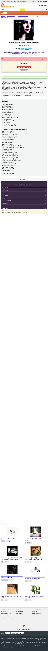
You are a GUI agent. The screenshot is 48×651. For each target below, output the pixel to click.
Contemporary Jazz (17, 55)
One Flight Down (5, 203)
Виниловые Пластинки (6, 609)
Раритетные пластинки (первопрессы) (9, 619)
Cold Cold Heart (5, 190)
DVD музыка (19, 613)
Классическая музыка (6, 613)
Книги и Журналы (5, 620)
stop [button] (25, 185)
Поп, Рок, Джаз (4, 611)
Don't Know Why (5, 187)
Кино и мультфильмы (37, 609)
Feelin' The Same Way (6, 192)
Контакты (34, 1)
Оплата (45, 1)
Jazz (23, 55)
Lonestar (3, 198)
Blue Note (25, 50)
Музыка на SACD (20, 609)
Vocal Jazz (35, 55)
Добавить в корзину (24, 67)
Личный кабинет (46, 10)
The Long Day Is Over (6, 206)
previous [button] (18, 185)
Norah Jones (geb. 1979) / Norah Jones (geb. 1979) (25, 53)
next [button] (29, 185)
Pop (25, 55)
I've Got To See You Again (6, 200)
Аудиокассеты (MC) (5, 617)
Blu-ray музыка (19, 611)
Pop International (29, 55)
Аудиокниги (34, 611)
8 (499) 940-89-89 (18, 643)
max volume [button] (15, 184)
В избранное (23, 70)
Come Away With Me (5, 193)
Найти (22, 9)
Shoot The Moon (5, 195)
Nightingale (4, 205)
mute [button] (9, 184)
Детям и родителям (36, 613)
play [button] (22, 185)
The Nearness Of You (6, 208)
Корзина (44, 5)
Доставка (40, 1)
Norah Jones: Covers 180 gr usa (9, 539)
